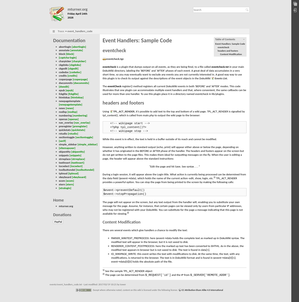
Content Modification (231, 54)
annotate (64, 50)
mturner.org (78, 9)
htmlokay (64, 97)
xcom (62, 180)
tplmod (63, 173)
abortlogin (65, 47)
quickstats (65, 130)
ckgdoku (64, 65)
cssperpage (65, 79)
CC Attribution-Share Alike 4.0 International (202, 290)
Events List (221, 78)
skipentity (65, 151)
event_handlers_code (79, 31)
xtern (62, 184)
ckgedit (63, 68)
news (62, 108)
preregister (65, 126)
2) (128, 212)
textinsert (64, 162)
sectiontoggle (67, 137)
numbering (65, 115)
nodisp (63, 112)
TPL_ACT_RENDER (124, 111)
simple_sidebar (68, 144)
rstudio (63, 133)
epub (62, 90)
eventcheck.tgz (115, 59)
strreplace (65, 159)
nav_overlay (66, 122)
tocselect (64, 166)
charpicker (65, 61)
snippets (64, 155)
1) (215, 177)
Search (247, 9)
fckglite (63, 94)
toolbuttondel (67, 169)
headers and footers (228, 50)
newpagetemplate (69, 101)
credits (63, 75)
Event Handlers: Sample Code (230, 43)
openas (63, 119)
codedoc (64, 72)
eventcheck (223, 47)
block (62, 54)
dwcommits (66, 83)
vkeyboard (65, 177)
